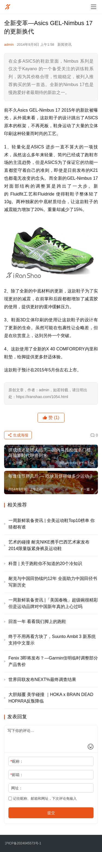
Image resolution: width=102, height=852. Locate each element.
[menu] (93, 7)
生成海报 (18, 435)
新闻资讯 (64, 44)
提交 (51, 813)
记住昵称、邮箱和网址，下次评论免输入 (42, 798)
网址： (17, 788)
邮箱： (16, 774)
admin (9, 44)
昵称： (16, 761)
